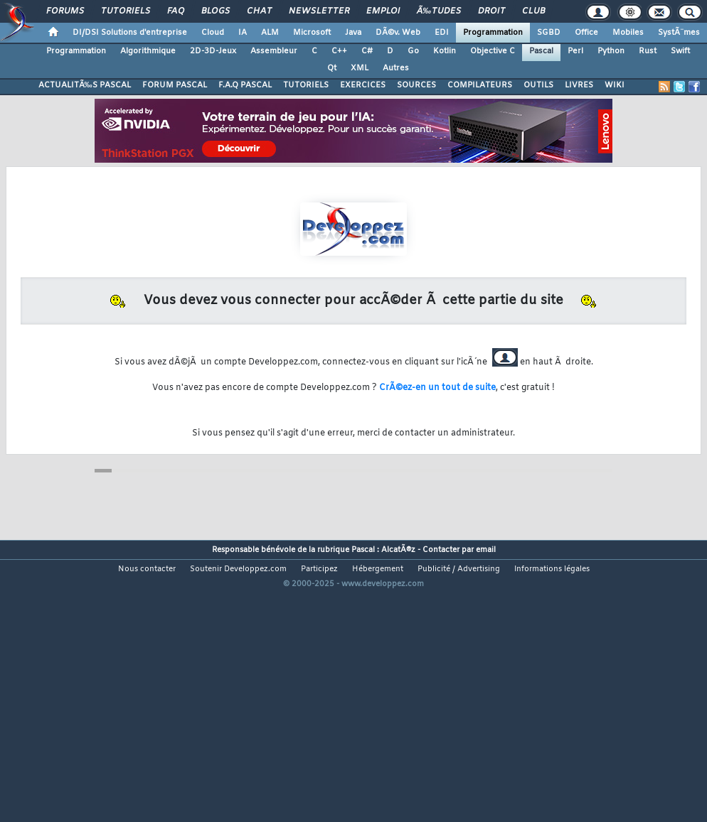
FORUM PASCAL (174, 85)
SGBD (548, 33)
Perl (575, 51)
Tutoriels (126, 11)
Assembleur (273, 51)
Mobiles (628, 33)
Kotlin (444, 51)
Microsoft (312, 33)
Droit (491, 11)
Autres (396, 68)
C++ (339, 51)
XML (359, 68)
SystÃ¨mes (679, 33)
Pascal (541, 51)
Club (533, 11)
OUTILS (538, 85)
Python (610, 51)
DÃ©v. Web (398, 33)
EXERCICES (363, 85)
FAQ (176, 11)
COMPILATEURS (479, 85)
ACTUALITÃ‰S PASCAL (84, 85)
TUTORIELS (306, 85)
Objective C (492, 51)
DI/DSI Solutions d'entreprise (130, 33)
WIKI (614, 85)
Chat (259, 11)
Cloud (212, 33)
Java (353, 33)
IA (242, 33)
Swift (680, 51)
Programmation (493, 33)
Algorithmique (148, 51)
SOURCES (416, 85)
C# (367, 51)
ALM (270, 33)
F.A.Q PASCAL (245, 85)
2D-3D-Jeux (213, 51)
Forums (65, 11)
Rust (647, 51)
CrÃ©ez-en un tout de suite (437, 388)
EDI (442, 33)
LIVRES (579, 85)
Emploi (383, 11)
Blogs (215, 11)
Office (586, 33)
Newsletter (319, 11)
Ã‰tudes (438, 11)
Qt (331, 68)
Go (413, 51)
